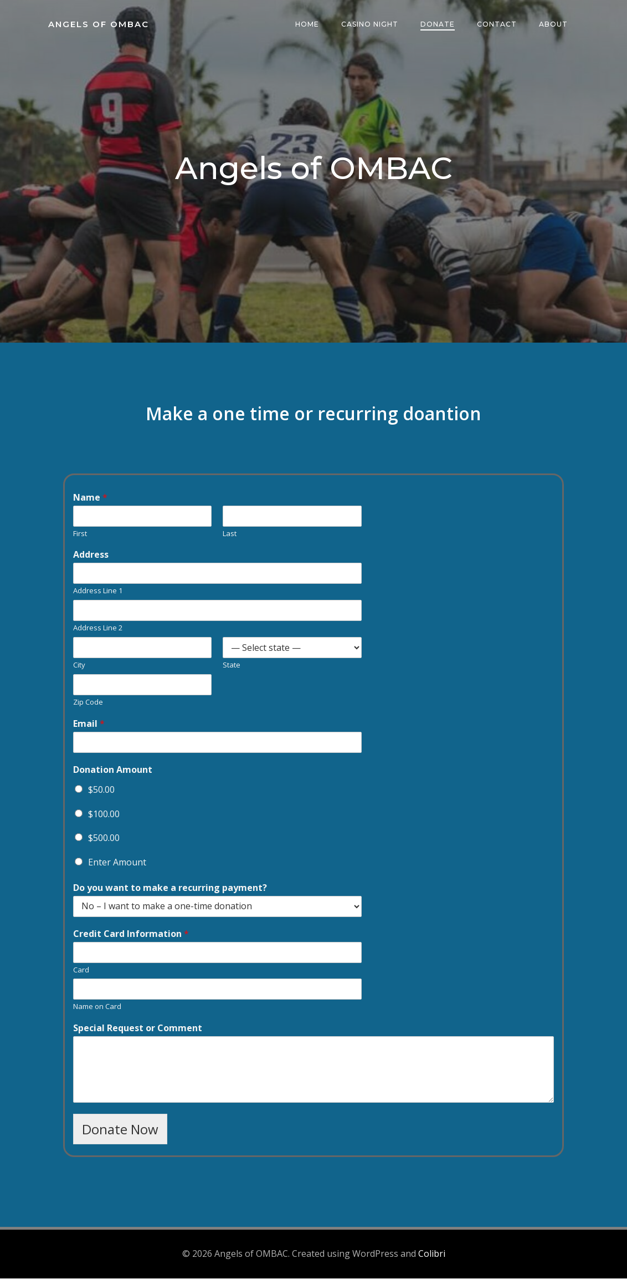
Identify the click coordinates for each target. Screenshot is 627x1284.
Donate (438, 25)
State (232, 669)
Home (308, 25)
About (553, 25)
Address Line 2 (99, 631)
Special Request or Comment (138, 1032)
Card (82, 974)
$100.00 (105, 818)
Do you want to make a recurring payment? (171, 892)
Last (230, 537)
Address (92, 558)
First (81, 537)
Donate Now (121, 1133)
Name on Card (98, 1010)
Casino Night (370, 25)
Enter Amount (118, 866)
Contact (497, 25)
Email (90, 727)
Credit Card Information (132, 938)
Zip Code (89, 706)
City (80, 669)
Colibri (431, 1259)
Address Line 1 (99, 594)
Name (91, 501)
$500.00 (105, 841)
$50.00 (102, 793)
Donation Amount (113, 773)
